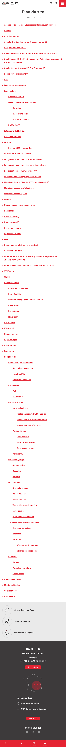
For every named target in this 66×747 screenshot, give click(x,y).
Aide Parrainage (11, 36)
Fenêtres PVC (19, 374)
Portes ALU (9, 322)
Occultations (14, 482)
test (6, 239)
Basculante (18, 471)
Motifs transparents (26, 442)
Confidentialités (11, 590)
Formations (13, 311)
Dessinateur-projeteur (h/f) (16, 74)
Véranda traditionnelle (27, 551)
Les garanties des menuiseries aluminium (23, 159)
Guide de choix (10, 345)
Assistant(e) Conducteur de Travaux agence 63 (25, 42)
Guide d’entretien (20, 113)
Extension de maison (22, 528)
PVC (14, 391)
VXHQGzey (9, 271)
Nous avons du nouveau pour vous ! (20, 205)
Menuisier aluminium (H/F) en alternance (22, 176)
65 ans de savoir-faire (18, 288)
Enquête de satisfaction (15, 85)
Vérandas (17, 539)
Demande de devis (12, 579)
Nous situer (26, 698)
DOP (6, 79)
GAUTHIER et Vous (12, 136)
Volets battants (19, 499)
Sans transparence (25, 448)
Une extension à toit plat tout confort (21, 245)
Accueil (27, 18)
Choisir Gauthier (11, 282)
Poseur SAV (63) (11, 216)
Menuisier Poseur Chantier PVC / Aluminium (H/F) (26, 182)
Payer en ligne (10, 339)
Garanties (17, 108)
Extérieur (12, 556)
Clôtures (16, 562)
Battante (16, 476)
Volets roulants (19, 493)
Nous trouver (14, 317)
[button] (5, 743)
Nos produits (10, 356)
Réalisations (13, 305)
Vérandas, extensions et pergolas (23, 522)
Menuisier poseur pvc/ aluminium (19, 188)
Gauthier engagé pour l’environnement (25, 299)
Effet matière (23, 436)
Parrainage (9, 210)
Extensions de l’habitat (14, 131)
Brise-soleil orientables (23, 516)
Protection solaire (12, 228)
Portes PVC (18, 454)
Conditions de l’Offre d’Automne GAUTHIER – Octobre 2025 (30, 53)
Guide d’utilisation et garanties (22, 102)
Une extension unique (14, 250)
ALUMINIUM (18, 396)
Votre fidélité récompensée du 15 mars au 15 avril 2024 (29, 265)
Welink (7, 277)
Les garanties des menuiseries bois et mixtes (25, 165)
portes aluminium (20, 408)
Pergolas (17, 533)
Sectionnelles (19, 465)
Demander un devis (30, 704)
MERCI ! (7, 199)
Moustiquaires (19, 511)
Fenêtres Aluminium (22, 379)
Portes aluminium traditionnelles (31, 414)
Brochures (9, 351)
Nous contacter (11, 334)
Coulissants (13, 385)
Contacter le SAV (16, 96)
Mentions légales (12, 585)
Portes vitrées (19, 431)
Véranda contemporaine (28, 545)
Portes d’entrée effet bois (29, 425)
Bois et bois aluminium (23, 368)
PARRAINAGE (14, 125)
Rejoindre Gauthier (12, 233)
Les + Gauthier (15, 294)
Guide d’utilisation (21, 119)
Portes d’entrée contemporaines (32, 419)
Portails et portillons (22, 568)
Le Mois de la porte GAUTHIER (17, 153)
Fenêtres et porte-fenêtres (20, 362)
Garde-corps (18, 573)
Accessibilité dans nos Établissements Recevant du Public (30, 25)
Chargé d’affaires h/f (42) (15, 47)
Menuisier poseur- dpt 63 (15, 193)
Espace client (10, 91)
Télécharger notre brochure (34, 709)
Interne (7, 142)
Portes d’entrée (15, 402)
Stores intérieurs (20, 488)
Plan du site (9, 596)
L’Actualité (9, 328)
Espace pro (33, 718)
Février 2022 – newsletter (20, 148)
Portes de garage (16, 459)
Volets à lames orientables (25, 505)
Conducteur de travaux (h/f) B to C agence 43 (24, 68)
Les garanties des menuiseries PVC (20, 171)
